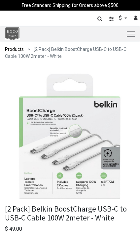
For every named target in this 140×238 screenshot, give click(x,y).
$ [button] (121, 18)
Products (14, 49)
